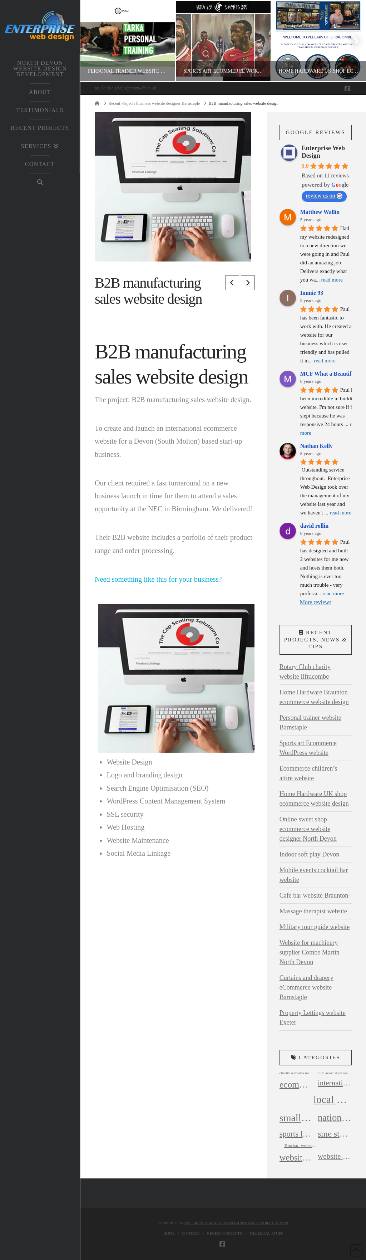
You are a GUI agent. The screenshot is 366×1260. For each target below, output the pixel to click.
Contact (191, 1233)
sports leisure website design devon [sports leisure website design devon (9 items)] (296, 1133)
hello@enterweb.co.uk (136, 88)
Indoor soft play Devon (309, 854)
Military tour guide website (315, 927)
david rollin (314, 526)
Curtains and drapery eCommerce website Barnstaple (306, 987)
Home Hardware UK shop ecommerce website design (314, 798)
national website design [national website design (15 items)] (335, 1117)
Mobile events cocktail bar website (314, 874)
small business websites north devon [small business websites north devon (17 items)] (296, 1117)
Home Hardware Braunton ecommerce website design (314, 697)
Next (351, 41)
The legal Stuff (266, 1233)
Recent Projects (224, 1233)
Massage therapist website (313, 911)
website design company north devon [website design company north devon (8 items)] (335, 1156)
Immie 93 (311, 293)
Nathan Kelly (316, 446)
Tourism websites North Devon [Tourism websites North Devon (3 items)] (301, 1145)
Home (169, 1233)
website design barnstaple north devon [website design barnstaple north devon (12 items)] (296, 1157)
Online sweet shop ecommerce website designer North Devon (308, 829)
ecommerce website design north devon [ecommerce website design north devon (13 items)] (296, 1084)
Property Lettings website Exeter (313, 1017)
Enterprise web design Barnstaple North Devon (236, 1223)
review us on (324, 195)
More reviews (315, 602)
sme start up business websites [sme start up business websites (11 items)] (335, 1133)
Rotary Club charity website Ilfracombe (305, 671)
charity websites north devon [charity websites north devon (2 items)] (296, 1073)
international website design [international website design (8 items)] (335, 1083)
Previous (95, 41)
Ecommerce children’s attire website (308, 773)
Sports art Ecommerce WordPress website (308, 747)
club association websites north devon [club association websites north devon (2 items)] (335, 1073)
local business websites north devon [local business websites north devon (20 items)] (330, 1099)
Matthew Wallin (320, 212)
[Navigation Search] (40, 182)
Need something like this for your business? (158, 579)
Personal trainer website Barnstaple (310, 722)
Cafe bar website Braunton (314, 895)
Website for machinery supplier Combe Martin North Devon (310, 952)
